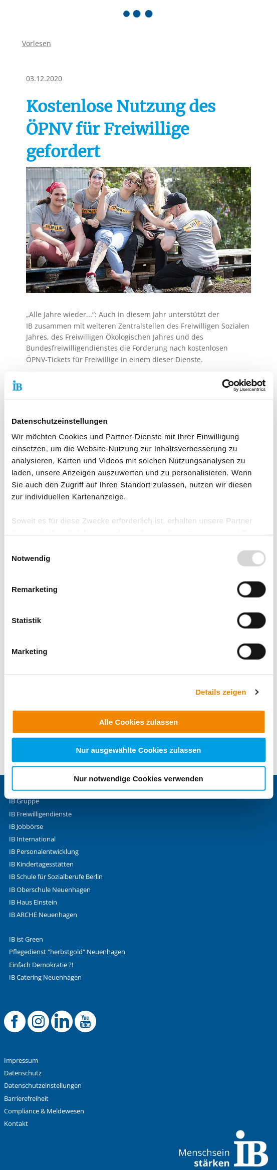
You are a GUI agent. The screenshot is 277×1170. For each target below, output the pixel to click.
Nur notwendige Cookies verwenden (138, 778)
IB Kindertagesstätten (41, 864)
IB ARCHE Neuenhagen (43, 915)
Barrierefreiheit (26, 1098)
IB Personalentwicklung (44, 851)
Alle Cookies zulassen (138, 721)
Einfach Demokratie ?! (41, 965)
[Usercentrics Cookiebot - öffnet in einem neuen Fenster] (221, 385)
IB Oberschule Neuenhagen (50, 890)
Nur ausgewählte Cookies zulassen (138, 750)
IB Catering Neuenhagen (45, 977)
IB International (32, 839)
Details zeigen (220, 692)
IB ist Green (26, 939)
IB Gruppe (24, 801)
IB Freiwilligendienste (40, 814)
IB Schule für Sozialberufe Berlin (56, 876)
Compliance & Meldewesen (44, 1111)
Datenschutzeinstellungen (43, 1085)
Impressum (21, 1060)
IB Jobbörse (26, 826)
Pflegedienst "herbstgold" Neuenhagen (67, 952)
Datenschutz (23, 1073)
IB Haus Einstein (33, 902)
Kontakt (16, 1123)
